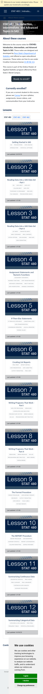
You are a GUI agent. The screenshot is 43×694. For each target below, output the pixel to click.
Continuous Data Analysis (21, 585)
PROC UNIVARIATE (26, 582)
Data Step (26, 188)
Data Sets (27, 185)
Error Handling (28, 414)
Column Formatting (15, 544)
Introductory (14, 148)
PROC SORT (28, 371)
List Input (15, 231)
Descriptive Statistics (17, 579)
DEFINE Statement (28, 544)
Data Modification (14, 286)
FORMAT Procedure (13, 495)
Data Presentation (15, 368)
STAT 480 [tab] (7, 117)
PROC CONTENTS (27, 234)
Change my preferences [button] (25, 685)
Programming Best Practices (24, 417)
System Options (12, 237)
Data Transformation (28, 280)
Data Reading (23, 237)
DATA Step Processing (17, 408)
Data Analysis (28, 145)
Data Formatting (21, 240)
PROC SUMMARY (15, 582)
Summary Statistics (13, 541)
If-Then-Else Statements (15, 321)
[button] (4, 18)
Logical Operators (29, 327)
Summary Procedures (21, 588)
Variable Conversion (28, 286)
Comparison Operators (15, 327)
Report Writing (25, 365)
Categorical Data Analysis (17, 623)
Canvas (17, 95)
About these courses (16, 17)
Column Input (18, 188)
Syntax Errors (21, 460)
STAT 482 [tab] (25, 117)
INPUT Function (28, 283)
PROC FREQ (30, 623)
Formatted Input (25, 231)
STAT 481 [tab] (16, 117)
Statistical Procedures (27, 626)
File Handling (14, 194)
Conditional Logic (29, 321)
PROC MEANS (28, 579)
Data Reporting (27, 538)
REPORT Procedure (15, 538)
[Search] (36, 18)
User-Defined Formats (27, 495)
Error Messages (22, 454)
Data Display (16, 501)
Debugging (28, 408)
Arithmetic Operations (15, 283)
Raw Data (29, 191)
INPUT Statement (16, 234)
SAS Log (12, 417)
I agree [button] (25, 676)
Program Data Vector (15, 414)
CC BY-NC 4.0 (29, 62)
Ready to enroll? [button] (21, 78)
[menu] (5, 11)
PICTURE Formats (21, 504)
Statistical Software (26, 148)
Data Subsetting (27, 368)
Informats (14, 498)
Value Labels (25, 501)
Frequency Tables (13, 626)
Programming (18, 145)
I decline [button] (26, 681)
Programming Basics (26, 194)
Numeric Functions (14, 280)
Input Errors (31, 457)
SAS (11, 145)
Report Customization (27, 541)
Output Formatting (17, 371)
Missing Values (21, 330)
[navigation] (30, 18)
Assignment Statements (21, 277)
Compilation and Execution (21, 411)
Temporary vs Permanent (17, 191)
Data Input (20, 185)
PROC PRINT (16, 365)
